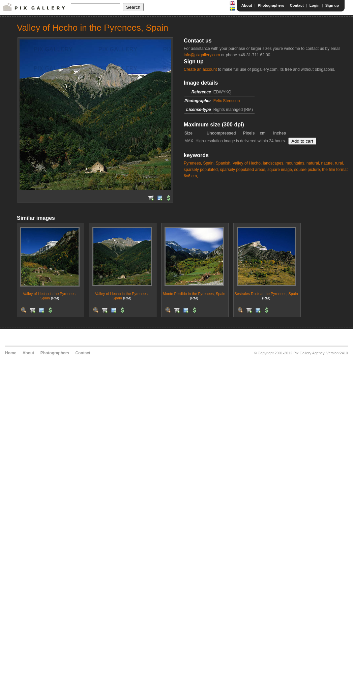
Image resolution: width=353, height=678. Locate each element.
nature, (327, 163)
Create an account (200, 69)
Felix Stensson (226, 100)
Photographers (271, 5)
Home (10, 353)
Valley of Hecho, (247, 163)
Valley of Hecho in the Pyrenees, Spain (50, 296)
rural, (339, 163)
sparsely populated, (201, 169)
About (246, 5)
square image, (280, 169)
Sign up (332, 5)
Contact (297, 5)
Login (315, 5)
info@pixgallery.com (202, 55)
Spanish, (224, 163)
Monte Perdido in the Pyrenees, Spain (194, 294)
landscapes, (274, 163)
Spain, (208, 163)
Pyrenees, (193, 163)
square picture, (307, 169)
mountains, (295, 163)
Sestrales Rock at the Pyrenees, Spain (266, 294)
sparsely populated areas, (243, 169)
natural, (313, 163)
